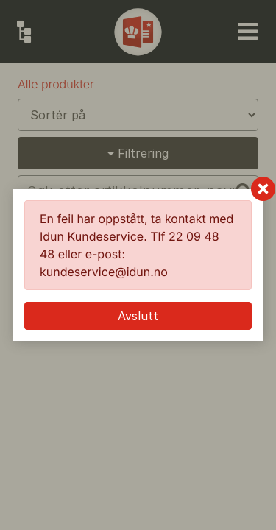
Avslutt (138, 315)
